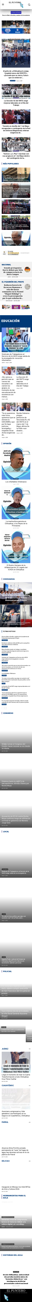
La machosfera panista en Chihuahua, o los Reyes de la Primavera (16, 523)
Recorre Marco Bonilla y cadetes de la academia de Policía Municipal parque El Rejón (15, 637)
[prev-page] (3, 708)
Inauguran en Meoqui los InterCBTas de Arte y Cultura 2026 (16, 1188)
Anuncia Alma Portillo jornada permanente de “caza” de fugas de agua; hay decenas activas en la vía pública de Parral (15, 1151)
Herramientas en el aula (8, 1217)
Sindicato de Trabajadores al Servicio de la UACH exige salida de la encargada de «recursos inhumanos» (16, 357)
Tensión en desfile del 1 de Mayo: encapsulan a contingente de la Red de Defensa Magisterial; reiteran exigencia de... (16, 129)
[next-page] (5, 708)
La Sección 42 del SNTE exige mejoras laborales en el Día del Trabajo (16, 103)
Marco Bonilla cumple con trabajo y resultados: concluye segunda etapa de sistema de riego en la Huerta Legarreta (15, 651)
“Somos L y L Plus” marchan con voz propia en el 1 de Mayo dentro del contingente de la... (16, 156)
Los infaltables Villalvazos (16, 482)
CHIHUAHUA (4, 351)
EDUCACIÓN (12, 80)
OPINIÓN (16, 478)
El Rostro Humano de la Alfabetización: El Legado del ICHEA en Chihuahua (16, 567)
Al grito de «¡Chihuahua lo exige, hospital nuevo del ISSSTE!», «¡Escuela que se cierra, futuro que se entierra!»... (16, 74)
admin (9, 277)
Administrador (9, 300)
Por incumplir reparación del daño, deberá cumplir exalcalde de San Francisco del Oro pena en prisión (15, 701)
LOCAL (3, 683)
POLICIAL (4, 704)
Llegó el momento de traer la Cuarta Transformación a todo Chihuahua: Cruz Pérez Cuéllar (16, 1077)
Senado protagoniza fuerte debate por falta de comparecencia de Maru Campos (13, 271)
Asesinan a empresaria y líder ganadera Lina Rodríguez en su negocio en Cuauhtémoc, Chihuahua (16, 1113)
